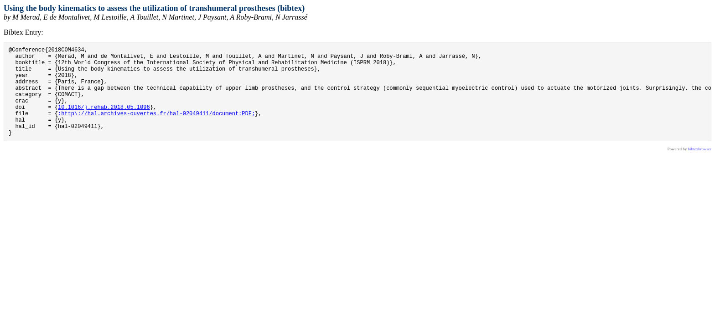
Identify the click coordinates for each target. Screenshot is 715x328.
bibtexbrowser (700, 168)
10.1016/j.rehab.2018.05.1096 (104, 120)
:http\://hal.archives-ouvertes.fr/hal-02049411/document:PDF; (156, 128)
